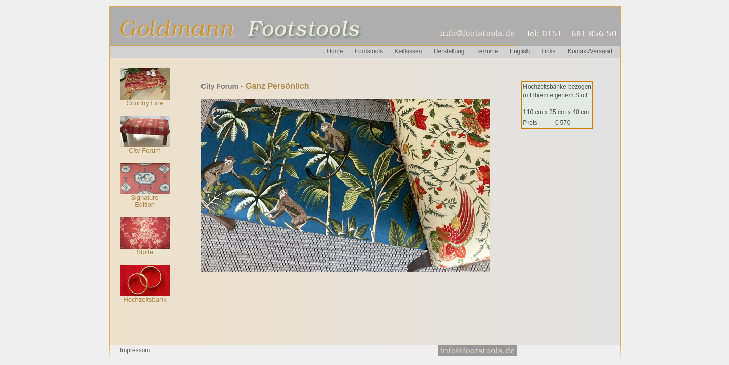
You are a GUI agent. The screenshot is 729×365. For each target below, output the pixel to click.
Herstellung (449, 51)
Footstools (369, 51)
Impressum (135, 350)
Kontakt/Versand (590, 51)
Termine (487, 51)
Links (549, 51)
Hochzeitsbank (144, 299)
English (520, 51)
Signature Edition (145, 201)
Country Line (145, 103)
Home (335, 51)
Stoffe (144, 252)
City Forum (145, 150)
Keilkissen (408, 51)
